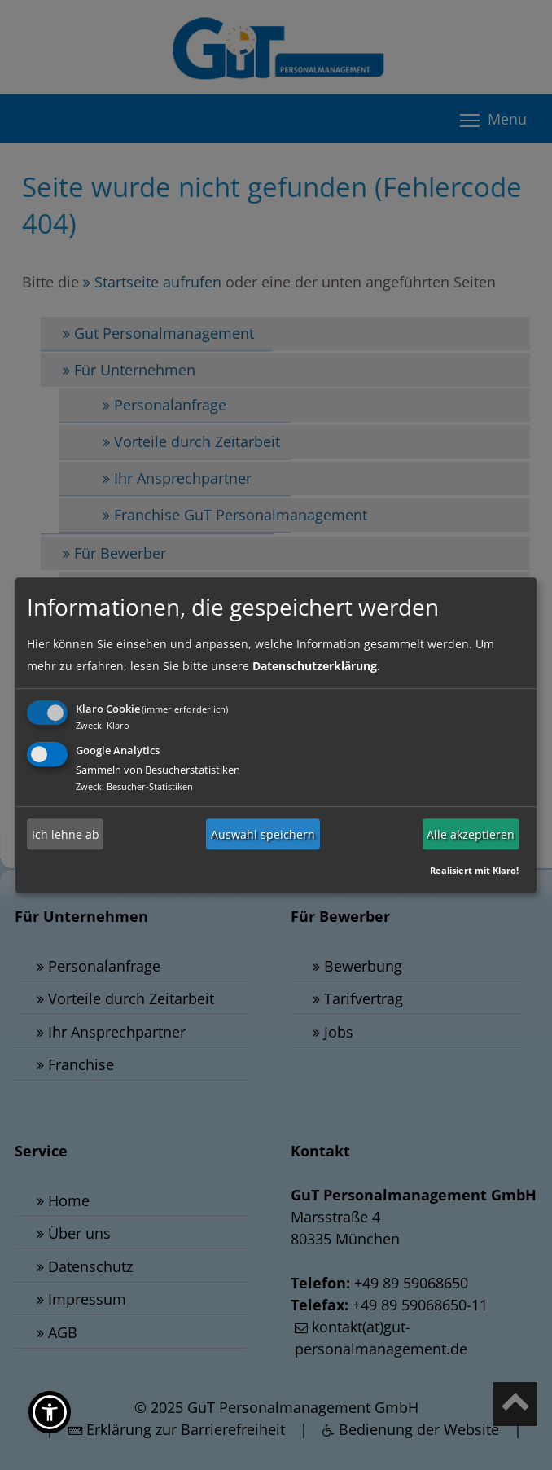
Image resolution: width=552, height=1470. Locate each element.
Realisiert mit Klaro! (474, 870)
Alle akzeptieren (471, 834)
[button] (50, 1412)
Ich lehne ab (65, 834)
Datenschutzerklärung (314, 666)
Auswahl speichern (263, 834)
